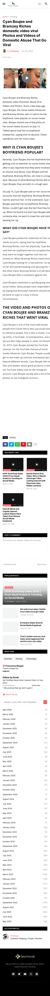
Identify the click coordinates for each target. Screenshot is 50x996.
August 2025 (25, 747)
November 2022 (25, 893)
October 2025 (25, 738)
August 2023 (25, 851)
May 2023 (25, 865)
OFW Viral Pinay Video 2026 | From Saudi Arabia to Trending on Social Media (13, 477)
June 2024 (25, 808)
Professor (14, 936)
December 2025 (25, 728)
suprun (6, 671)
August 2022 (25, 907)
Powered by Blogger (13, 666)
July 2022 (25, 912)
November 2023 (25, 836)
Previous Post (10, 564)
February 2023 (25, 879)
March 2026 (25, 714)
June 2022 (25, 916)
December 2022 (25, 888)
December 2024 (25, 785)
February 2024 (25, 822)
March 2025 (25, 771)
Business (8, 659)
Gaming (19, 659)
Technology (31, 659)
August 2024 (25, 799)
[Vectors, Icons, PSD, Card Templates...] (23, 702)
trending (13, 17)
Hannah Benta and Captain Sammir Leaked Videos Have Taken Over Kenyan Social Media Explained (12, 515)
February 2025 (25, 775)
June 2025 (25, 756)
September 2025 (25, 742)
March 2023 (25, 874)
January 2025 (25, 780)
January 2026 (25, 724)
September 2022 (25, 902)
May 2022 (25, 921)
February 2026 (25, 719)
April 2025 (25, 766)
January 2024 (25, 827)
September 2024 (25, 794)
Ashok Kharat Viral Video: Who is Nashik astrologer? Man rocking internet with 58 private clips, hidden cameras (36, 479)
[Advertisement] (25, 408)
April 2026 (25, 709)
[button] (3, 4)
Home (5, 17)
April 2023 (25, 869)
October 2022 (25, 898)
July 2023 (25, 855)
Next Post (41, 564)
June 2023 (25, 860)
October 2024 (25, 789)
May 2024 (25, 813)
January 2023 (25, 883)
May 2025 (25, 761)
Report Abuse (11, 694)
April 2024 (25, 818)
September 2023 (25, 846)
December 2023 (25, 832)
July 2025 (25, 752)
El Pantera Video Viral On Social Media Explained (31, 624)
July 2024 (25, 804)
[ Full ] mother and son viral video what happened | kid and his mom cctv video (32, 638)
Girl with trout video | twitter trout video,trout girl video (33, 610)
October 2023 (25, 841)
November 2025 (25, 733)
